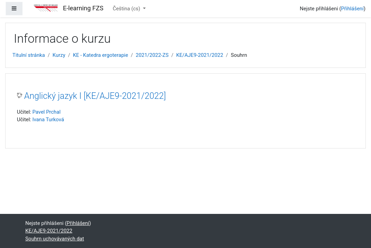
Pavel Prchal (46, 112)
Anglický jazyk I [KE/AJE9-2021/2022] (95, 96)
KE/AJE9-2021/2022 (199, 55)
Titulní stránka (28, 55)
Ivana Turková (48, 119)
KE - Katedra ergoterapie (100, 55)
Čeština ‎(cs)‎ (127, 9)
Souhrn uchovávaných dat (54, 239)
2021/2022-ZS (152, 55)
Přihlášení (352, 9)
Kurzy (59, 55)
